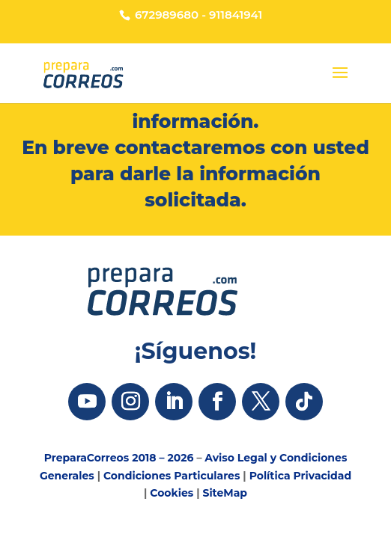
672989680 (166, 14)
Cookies (171, 493)
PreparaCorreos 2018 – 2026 (119, 457)
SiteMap (224, 493)
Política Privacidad (300, 475)
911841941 (235, 14)
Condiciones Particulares (171, 475)
